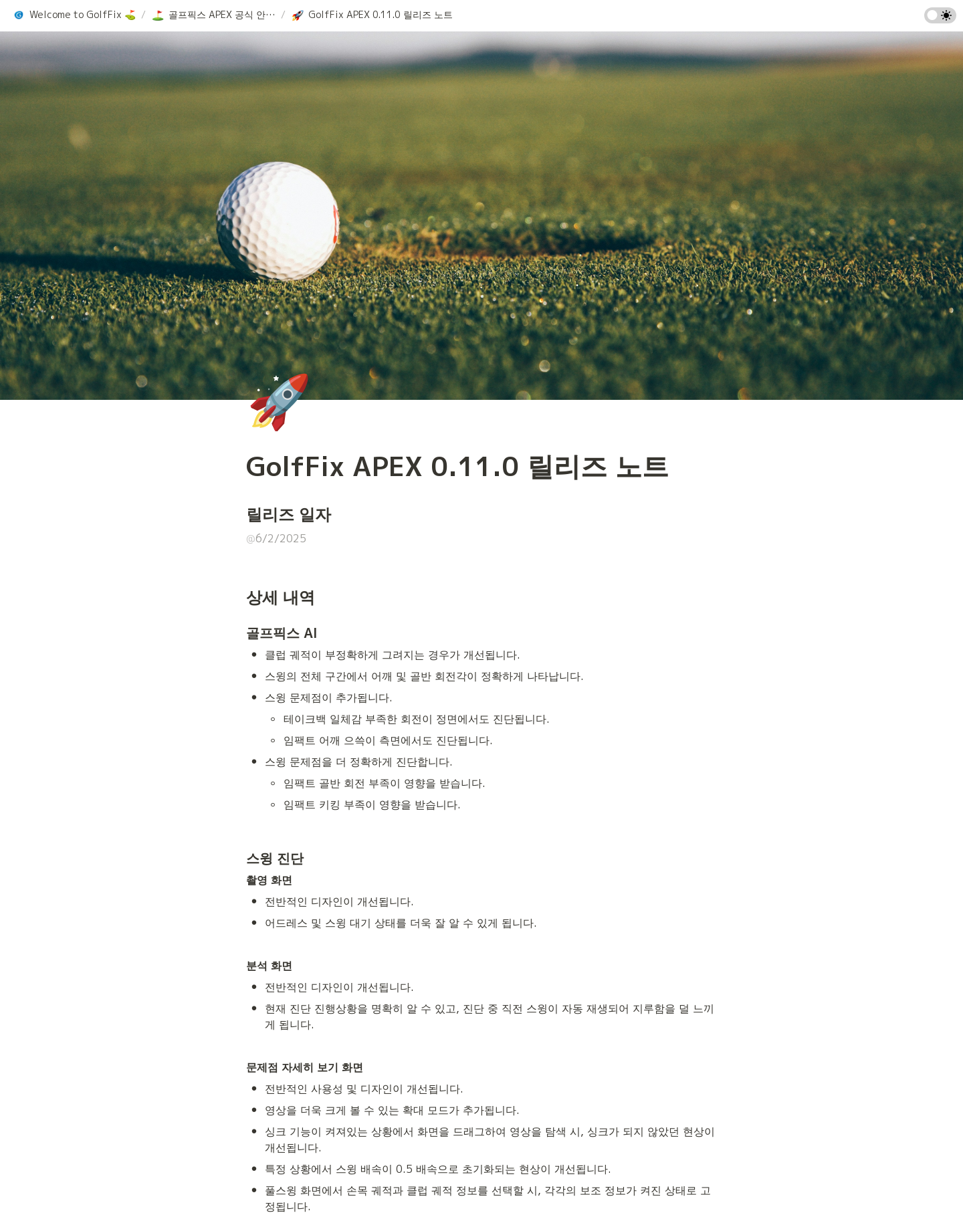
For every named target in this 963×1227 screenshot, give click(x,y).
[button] (74, 15)
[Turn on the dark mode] (940, 19)
